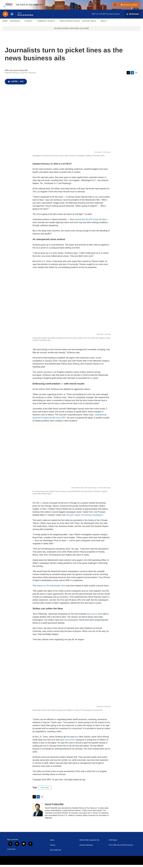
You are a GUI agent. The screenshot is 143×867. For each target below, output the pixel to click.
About (103, 23)
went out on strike (94, 616)
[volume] (12, 16)
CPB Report (113, 842)
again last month (67, 742)
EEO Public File (55, 852)
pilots (104, 222)
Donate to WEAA (130, 6)
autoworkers (80, 222)
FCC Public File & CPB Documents (121, 847)
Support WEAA (89, 23)
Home (5, 23)
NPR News (45, 790)
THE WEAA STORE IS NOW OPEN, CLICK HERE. (71, 30)
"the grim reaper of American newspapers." (85, 517)
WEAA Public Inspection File (89, 842)
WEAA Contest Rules (70, 23)
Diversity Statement (86, 847)
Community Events (46, 23)
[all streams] (133, 16)
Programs (15, 23)
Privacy (52, 847)
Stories (28, 23)
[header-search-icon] (115, 6)
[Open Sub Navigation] (21, 23)
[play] (5, 16)
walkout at (51, 588)
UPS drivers (93, 222)
